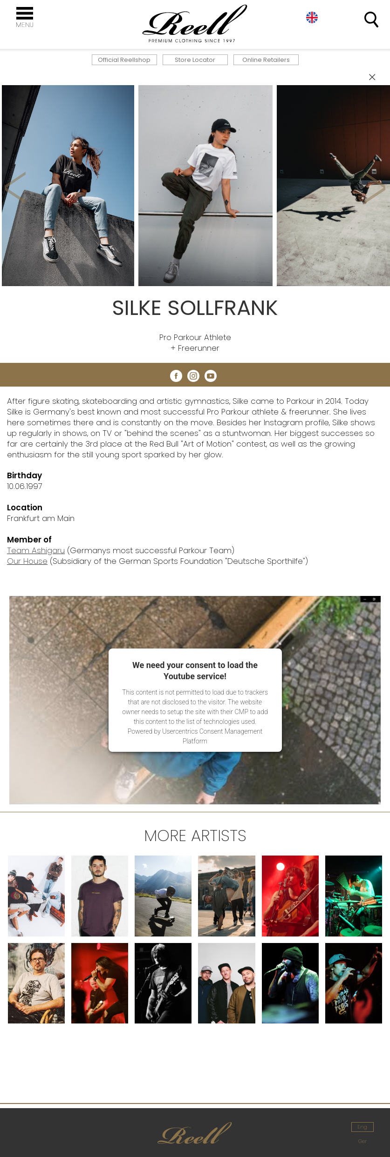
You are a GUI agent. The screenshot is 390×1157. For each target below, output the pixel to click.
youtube (211, 376)
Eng (312, 17)
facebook (176, 376)
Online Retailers (266, 59)
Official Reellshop (124, 59)
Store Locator (195, 59)
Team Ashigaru (36, 550)
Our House (27, 561)
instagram (193, 376)
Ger (362, 1141)
